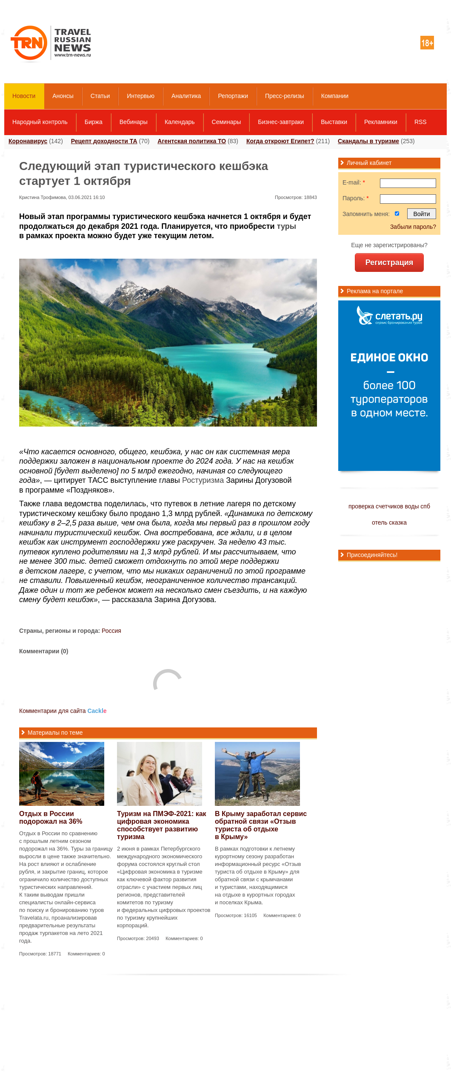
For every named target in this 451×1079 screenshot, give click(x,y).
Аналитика (186, 95)
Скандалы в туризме (368, 141)
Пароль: (356, 198)
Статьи (100, 95)
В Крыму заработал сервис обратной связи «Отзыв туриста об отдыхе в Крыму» (261, 825)
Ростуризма (203, 480)
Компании (334, 95)
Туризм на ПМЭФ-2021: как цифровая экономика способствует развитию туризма (161, 825)
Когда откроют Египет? (280, 141)
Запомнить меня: (366, 214)
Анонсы (63, 95)
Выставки (334, 121)
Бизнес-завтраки (281, 121)
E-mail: (354, 182)
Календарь (180, 121)
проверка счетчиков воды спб (389, 506)
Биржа (94, 121)
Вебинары (134, 121)
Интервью (140, 95)
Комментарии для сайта (63, 710)
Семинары (226, 121)
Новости (23, 95)
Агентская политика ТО (191, 141)
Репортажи (233, 95)
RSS (420, 121)
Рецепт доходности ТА (104, 141)
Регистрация (389, 262)
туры (286, 226)
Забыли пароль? (413, 226)
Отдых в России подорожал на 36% (51, 817)
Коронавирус (28, 141)
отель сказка (389, 522)
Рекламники (380, 121)
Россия (111, 630)
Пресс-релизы (284, 95)
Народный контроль (40, 121)
